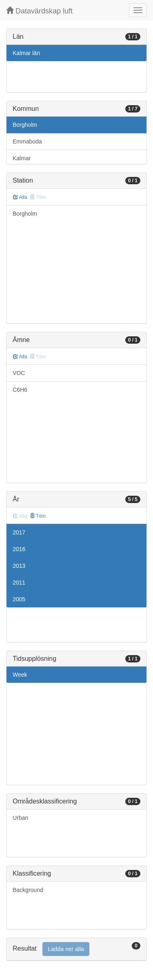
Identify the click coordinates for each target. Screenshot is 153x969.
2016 (19, 549)
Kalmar (22, 158)
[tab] (76, 949)
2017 (19, 532)
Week (20, 674)
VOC (19, 373)
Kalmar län (26, 53)
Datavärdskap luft (39, 11)
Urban (20, 817)
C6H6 (20, 389)
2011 (19, 582)
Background (28, 890)
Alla (20, 197)
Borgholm (25, 124)
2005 (19, 599)
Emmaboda (27, 141)
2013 (19, 566)
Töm (38, 516)
